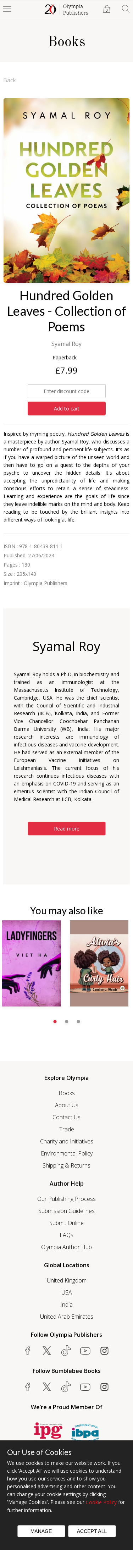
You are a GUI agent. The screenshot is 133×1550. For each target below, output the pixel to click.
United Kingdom (67, 1280)
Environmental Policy (67, 1153)
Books (67, 1093)
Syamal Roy (66, 344)
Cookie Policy (101, 1502)
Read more (66, 828)
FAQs (66, 1235)
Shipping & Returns (66, 1165)
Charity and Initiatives (66, 1141)
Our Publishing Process (66, 1199)
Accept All (92, 1531)
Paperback (64, 357)
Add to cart (66, 408)
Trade (66, 1129)
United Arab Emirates (66, 1316)
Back (9, 80)
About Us (66, 1105)
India (66, 1304)
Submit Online (66, 1223)
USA (66, 1292)
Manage (41, 1531)
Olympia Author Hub (66, 1247)
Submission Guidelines (66, 1211)
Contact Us (66, 1117)
